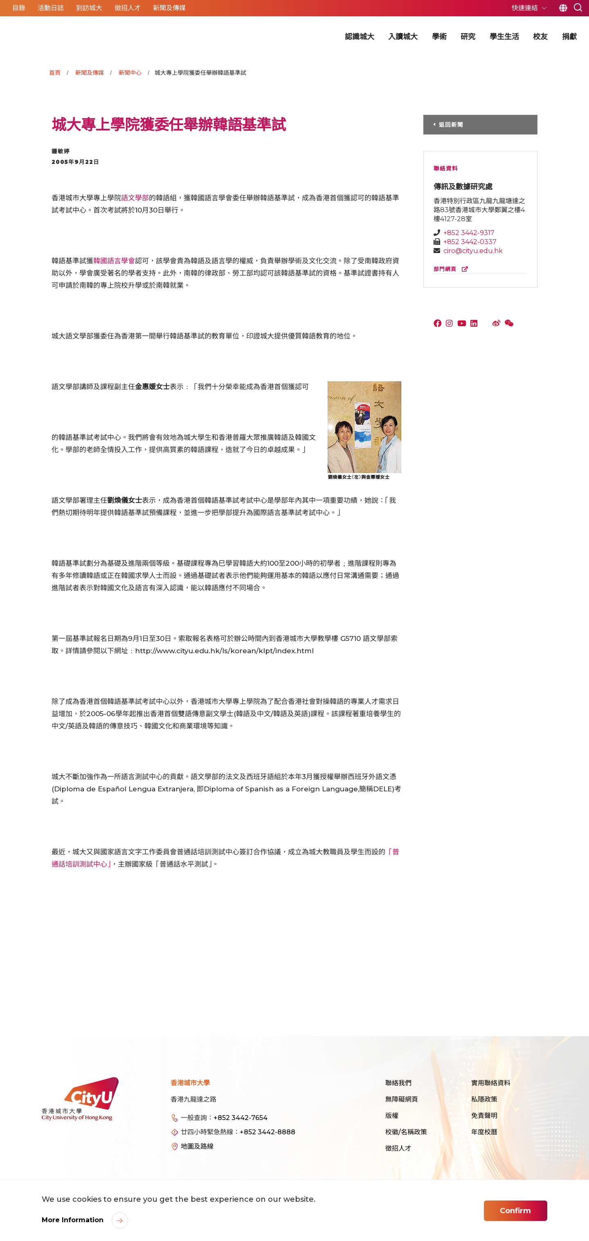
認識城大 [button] (359, 36)
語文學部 (135, 198)
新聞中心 (130, 72)
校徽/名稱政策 (406, 1132)
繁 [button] (563, 8)
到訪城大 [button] (89, 8)
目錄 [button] (18, 8)
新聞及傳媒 (89, 72)
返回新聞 (451, 124)
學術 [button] (439, 36)
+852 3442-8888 (267, 1132)
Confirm (515, 1210)
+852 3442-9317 (469, 233)
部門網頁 (453, 269)
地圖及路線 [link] (197, 1146)
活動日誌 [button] (51, 8)
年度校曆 (484, 1132)
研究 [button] (468, 36)
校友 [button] (540, 36)
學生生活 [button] (504, 36)
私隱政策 (484, 1099)
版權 (391, 1116)
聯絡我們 (398, 1083)
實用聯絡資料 (490, 1083)
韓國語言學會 (114, 261)
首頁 (55, 72)
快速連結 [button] (526, 8)
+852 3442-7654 (241, 1118)
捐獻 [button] (569, 36)
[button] (578, 7)
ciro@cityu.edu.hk (473, 251)
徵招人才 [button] (128, 8)
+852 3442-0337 (470, 242)
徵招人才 (398, 1148)
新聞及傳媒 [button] (169, 8)
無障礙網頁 (401, 1099)
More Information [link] (74, 1220)
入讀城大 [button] (403, 36)
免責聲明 (484, 1116)
